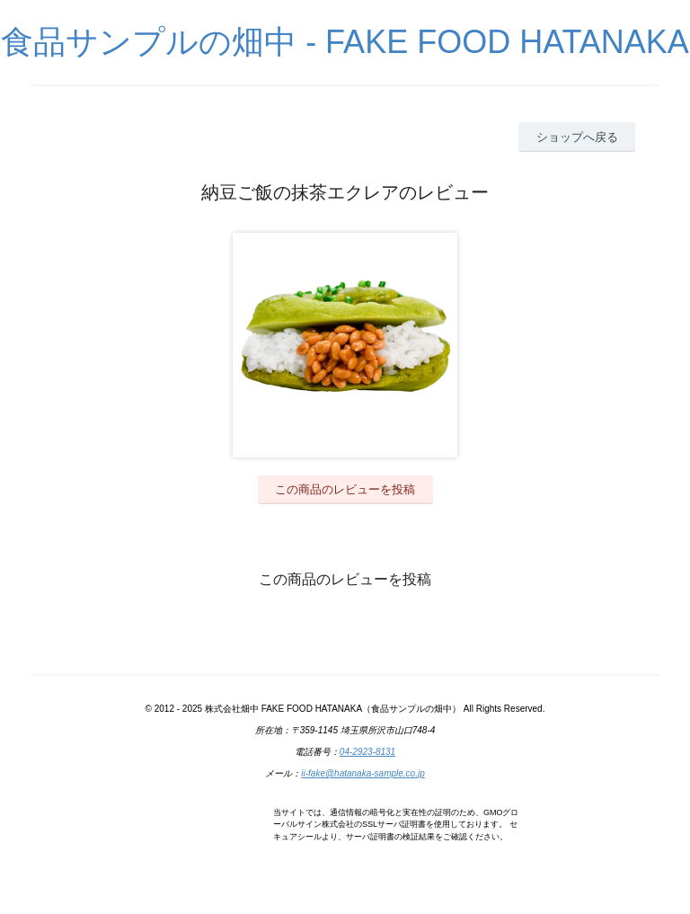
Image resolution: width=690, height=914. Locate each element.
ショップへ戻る (577, 137)
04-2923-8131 (367, 752)
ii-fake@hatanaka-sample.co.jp (362, 773)
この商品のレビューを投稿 (345, 489)
